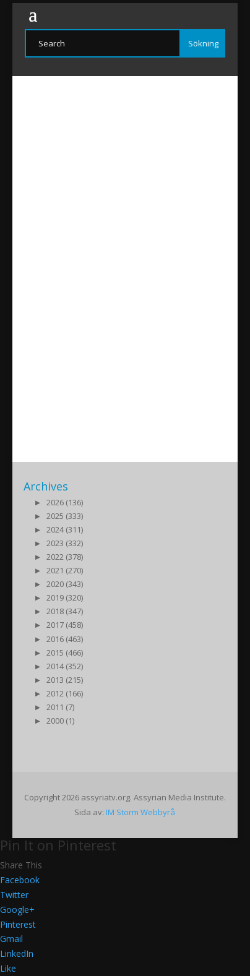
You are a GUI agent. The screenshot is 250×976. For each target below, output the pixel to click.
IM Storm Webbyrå (140, 812)
